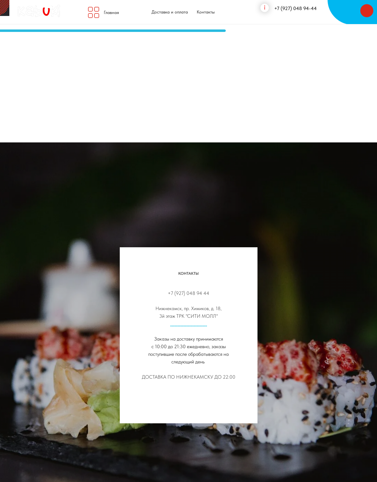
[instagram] (188, 397)
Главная (111, 12)
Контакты (206, 11)
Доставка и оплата (169, 11)
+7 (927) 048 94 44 (188, 293)
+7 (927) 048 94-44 (295, 8)
